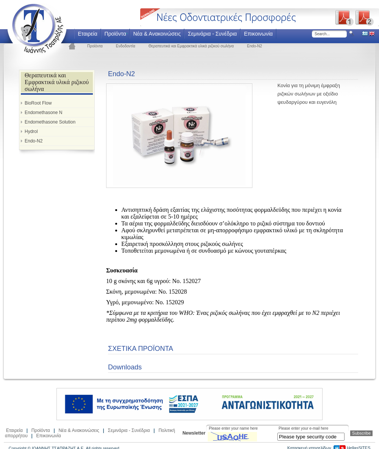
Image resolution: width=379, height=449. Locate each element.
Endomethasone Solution (50, 122)
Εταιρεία (87, 34)
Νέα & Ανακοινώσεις (157, 34)
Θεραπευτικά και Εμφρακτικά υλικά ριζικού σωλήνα (191, 46)
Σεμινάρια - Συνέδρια (212, 34)
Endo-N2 (254, 46)
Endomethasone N (43, 112)
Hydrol (31, 131)
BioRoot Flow (38, 103)
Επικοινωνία (258, 34)
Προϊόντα (115, 34)
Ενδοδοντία (125, 46)
